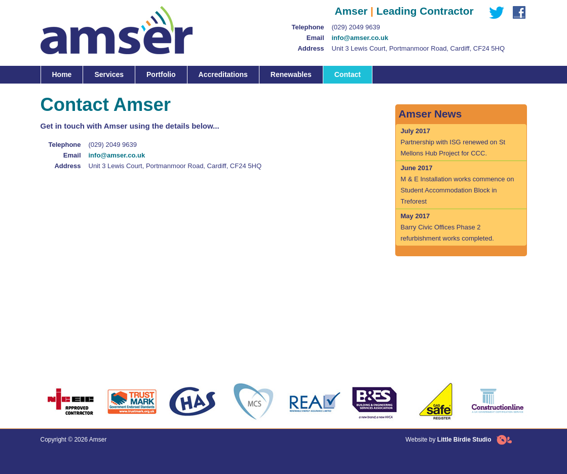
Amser (117, 31)
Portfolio (161, 74)
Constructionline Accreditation (496, 401)
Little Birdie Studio (464, 439)
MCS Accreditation (253, 401)
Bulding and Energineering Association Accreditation (375, 401)
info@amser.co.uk (360, 38)
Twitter (494, 13)
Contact (347, 74)
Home (62, 74)
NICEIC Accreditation (71, 401)
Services (109, 74)
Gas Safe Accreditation (435, 401)
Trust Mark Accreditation (131, 401)
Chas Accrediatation (192, 401)
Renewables (291, 74)
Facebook (517, 13)
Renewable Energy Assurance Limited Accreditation (314, 401)
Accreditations (223, 74)
